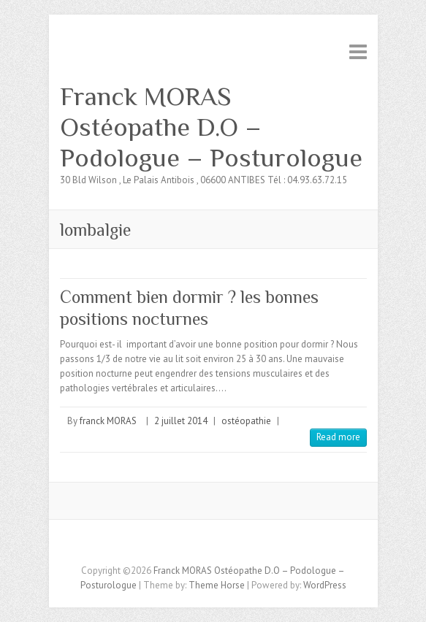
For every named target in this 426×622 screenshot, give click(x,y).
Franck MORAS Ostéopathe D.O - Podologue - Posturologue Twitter (224, 545)
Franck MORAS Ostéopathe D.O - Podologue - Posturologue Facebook (202, 545)
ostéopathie (246, 421)
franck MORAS (108, 421)
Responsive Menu (358, 51)
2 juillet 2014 (181, 421)
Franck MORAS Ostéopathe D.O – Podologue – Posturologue (211, 127)
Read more (338, 437)
